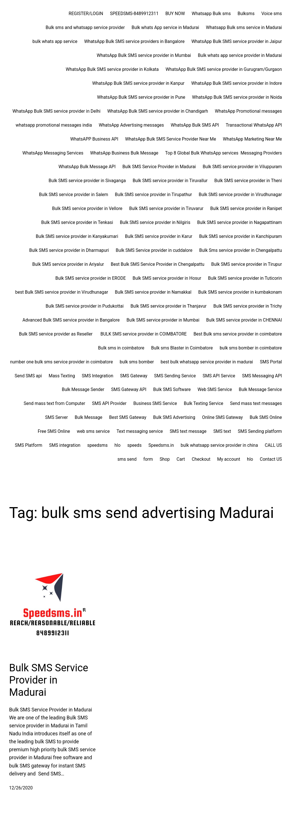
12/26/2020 (21, 788)
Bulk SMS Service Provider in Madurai (48, 680)
